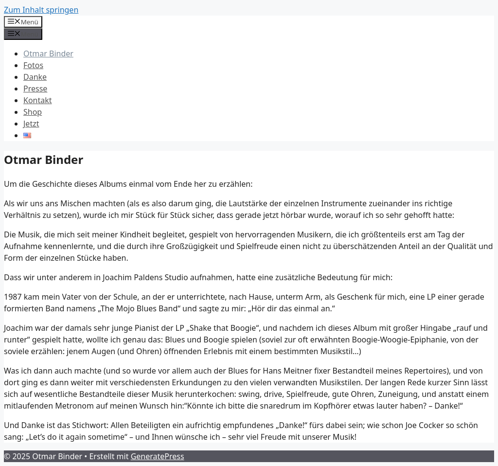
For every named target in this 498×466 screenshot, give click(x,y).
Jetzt (31, 123)
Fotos (33, 65)
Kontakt (37, 100)
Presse (35, 88)
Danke (35, 77)
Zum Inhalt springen (41, 9)
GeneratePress (157, 456)
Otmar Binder (48, 53)
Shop (32, 112)
